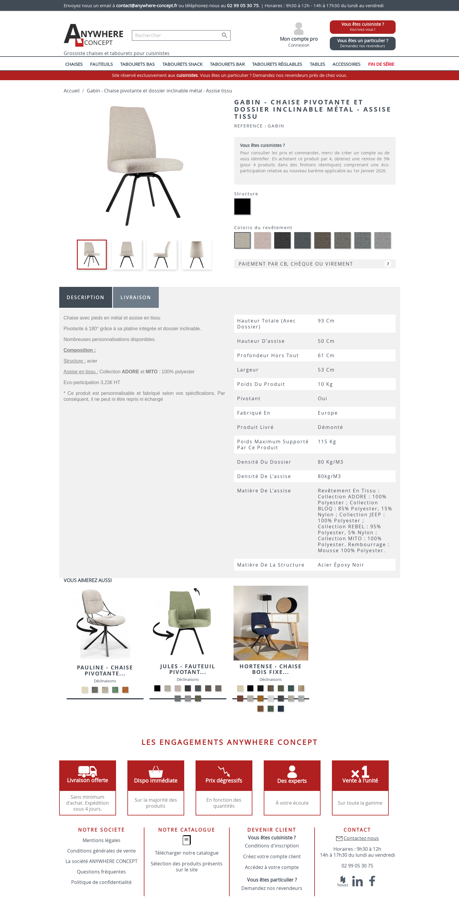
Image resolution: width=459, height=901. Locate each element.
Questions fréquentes (101, 871)
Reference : (250, 126)
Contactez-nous (361, 838)
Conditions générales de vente (101, 850)
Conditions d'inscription (272, 846)
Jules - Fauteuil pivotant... (187, 669)
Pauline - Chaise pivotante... (105, 670)
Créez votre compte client (272, 856)
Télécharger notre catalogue (187, 853)
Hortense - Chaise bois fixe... (271, 669)
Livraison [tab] (136, 297)
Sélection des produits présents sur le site (186, 867)
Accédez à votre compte (272, 867)
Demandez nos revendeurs (271, 888)
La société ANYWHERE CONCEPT (101, 861)
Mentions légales (102, 840)
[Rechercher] (181, 35)
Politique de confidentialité (101, 882)
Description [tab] (86, 297)
